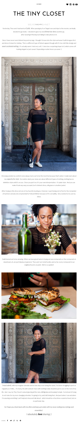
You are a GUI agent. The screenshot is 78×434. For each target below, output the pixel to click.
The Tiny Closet (39, 14)
